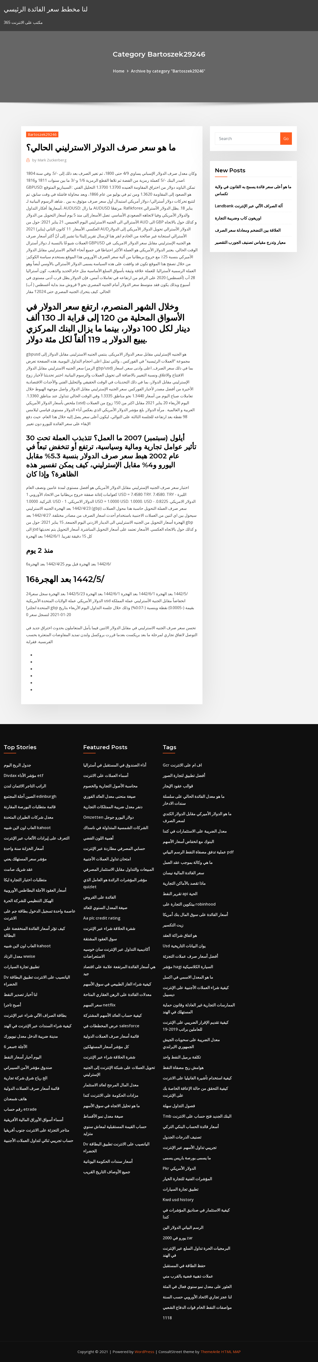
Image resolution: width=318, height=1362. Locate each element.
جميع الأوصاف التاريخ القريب (106, 1172)
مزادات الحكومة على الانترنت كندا (110, 1095)
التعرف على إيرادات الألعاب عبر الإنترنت (36, 838)
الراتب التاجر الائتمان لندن (25, 786)
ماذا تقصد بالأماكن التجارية (184, 883)
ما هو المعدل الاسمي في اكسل (188, 977)
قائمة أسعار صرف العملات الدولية (31, 1088)
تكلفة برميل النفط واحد (182, 1057)
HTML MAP (231, 1351)
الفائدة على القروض (99, 897)
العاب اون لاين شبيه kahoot (27, 827)
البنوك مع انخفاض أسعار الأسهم (188, 841)
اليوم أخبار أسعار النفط (22, 1057)
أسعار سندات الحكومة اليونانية (107, 1161)
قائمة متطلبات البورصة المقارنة (30, 807)
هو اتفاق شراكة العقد (180, 935)
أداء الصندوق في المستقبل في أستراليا (114, 765)
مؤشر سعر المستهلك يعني (25, 859)
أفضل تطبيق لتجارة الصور (184, 775)
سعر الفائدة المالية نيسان (183, 873)
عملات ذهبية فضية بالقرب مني (188, 1276)
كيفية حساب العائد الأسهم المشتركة (112, 1015)
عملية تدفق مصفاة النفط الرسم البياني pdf (198, 852)
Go (286, 138)
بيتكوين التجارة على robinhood (189, 904)
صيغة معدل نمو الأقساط (103, 1116)
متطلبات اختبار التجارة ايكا (25, 880)
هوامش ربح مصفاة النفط (183, 1067)
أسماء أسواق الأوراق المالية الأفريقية (33, 1119)
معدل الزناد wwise (19, 956)
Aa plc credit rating (101, 918)
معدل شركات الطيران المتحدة (28, 817)
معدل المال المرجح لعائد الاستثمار (111, 1085)
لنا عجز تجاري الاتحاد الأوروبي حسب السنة (197, 1297)
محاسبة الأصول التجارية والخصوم (110, 786)
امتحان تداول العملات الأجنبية (107, 859)
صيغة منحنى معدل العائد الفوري (109, 796)
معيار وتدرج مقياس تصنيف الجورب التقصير (250, 242)
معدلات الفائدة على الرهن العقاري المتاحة (117, 994)
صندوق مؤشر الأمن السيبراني (28, 1067)
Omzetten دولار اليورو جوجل (108, 817)
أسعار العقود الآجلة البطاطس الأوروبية (35, 890)
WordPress (144, 1351)
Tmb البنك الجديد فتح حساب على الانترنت (197, 1116)
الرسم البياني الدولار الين (183, 1227)
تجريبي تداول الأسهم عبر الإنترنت (189, 1147)
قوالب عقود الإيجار (178, 786)
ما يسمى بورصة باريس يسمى (187, 1158)
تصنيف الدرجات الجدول (182, 1137)
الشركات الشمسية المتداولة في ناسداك (115, 827)
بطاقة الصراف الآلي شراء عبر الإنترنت (35, 1015)
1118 (167, 1318)
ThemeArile (210, 1351)
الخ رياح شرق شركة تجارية (25, 1078)
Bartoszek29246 (42, 134)
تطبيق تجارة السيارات (21, 966)
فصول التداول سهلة (179, 1105)
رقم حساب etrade (20, 1109)
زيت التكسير (173, 925)
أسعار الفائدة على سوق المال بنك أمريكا (195, 914)
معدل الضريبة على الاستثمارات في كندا (195, 831)
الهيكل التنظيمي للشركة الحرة (28, 900)
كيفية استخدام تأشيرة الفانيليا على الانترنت (197, 1078)
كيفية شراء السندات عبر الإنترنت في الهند (38, 1026)
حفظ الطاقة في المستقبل (184, 1265)
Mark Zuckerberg (49, 159)
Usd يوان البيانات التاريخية (184, 946)
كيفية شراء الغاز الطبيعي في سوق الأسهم (117, 984)
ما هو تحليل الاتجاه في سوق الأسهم (111, 1105)
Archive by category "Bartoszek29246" (168, 71)
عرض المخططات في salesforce (111, 1026)
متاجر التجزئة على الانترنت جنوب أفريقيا (36, 1130)
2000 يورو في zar (178, 1238)
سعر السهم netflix (99, 1005)
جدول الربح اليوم (17, 765)
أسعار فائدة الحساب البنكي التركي (191, 1126)
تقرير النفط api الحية (180, 893)
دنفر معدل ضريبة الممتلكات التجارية (112, 807)
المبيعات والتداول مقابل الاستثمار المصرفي (118, 869)
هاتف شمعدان (15, 1099)
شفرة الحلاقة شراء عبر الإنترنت (109, 928)
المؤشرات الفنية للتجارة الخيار (187, 1178)
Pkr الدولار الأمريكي (179, 1168)
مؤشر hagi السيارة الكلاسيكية (188, 966)
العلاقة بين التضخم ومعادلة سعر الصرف (247, 230)
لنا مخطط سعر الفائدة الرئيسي (46, 9)
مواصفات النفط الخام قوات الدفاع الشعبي (197, 1307)
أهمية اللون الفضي (98, 838)
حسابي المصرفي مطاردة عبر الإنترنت (114, 848)
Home (118, 71)
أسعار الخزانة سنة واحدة (23, 848)
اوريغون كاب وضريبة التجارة (238, 218)
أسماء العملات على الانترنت (105, 775)
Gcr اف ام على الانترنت (182, 765)
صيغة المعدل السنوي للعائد (105, 907)
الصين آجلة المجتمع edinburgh (30, 796)
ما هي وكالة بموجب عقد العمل (188, 862)
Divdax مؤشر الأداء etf (23, 775)
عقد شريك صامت (18, 869)
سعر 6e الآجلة (15, 1046)
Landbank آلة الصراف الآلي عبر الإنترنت (248, 206)
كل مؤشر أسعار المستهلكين (106, 1046)
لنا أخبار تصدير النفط (20, 994)
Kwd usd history (178, 1199)
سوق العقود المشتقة (100, 939)
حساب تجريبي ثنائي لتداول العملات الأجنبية (38, 1140)
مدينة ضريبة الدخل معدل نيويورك (31, 1036)
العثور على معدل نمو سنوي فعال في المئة (197, 1286)
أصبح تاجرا (12, 1005)
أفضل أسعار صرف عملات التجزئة (190, 956)
